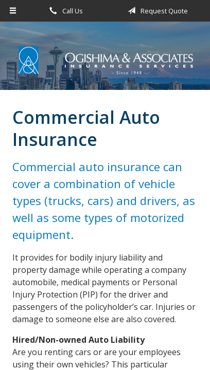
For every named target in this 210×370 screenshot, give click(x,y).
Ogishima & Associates (105, 60)
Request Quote (156, 10)
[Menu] (13, 10)
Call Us (64, 10)
